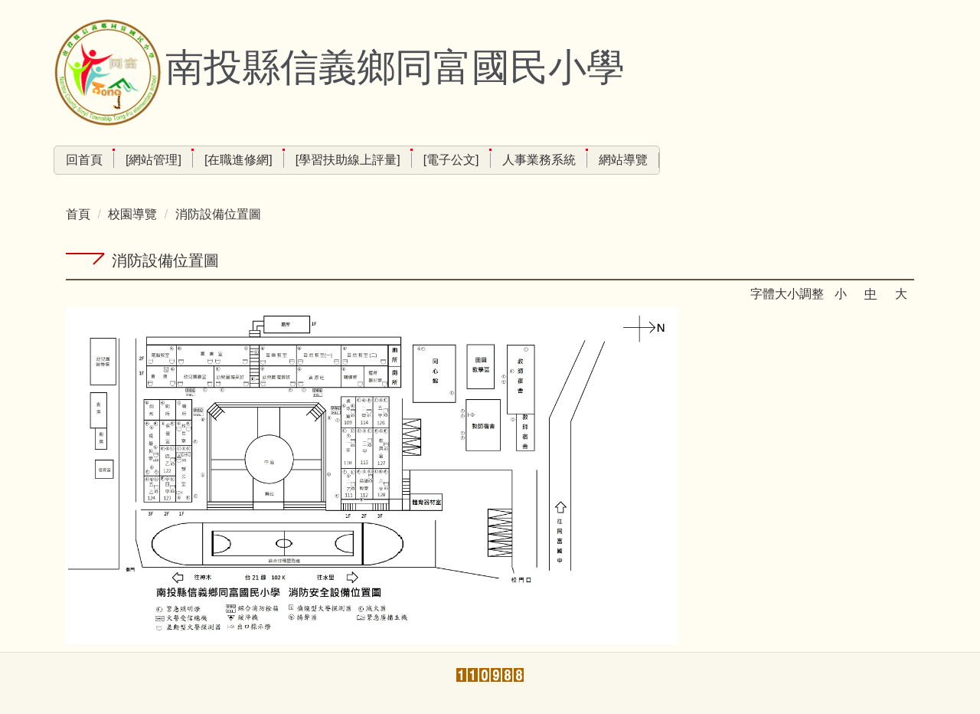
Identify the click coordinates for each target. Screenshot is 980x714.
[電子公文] (451, 159)
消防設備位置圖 (218, 214)
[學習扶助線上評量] (348, 159)
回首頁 (84, 159)
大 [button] (901, 293)
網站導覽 (623, 159)
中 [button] (870, 293)
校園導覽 (132, 214)
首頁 (78, 214)
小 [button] (841, 293)
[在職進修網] (238, 159)
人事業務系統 (539, 159)
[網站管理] (153, 159)
